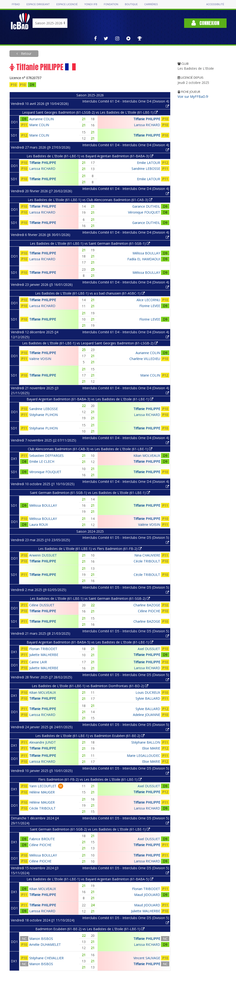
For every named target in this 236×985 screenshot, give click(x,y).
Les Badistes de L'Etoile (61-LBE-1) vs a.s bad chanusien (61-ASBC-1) (90, 293)
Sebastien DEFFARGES (46, 455)
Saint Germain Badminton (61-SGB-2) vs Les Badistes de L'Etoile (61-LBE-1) (90, 829)
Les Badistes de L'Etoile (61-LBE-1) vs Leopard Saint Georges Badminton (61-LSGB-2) (90, 343)
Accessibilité (215, 4)
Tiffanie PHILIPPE (146, 119)
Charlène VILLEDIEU (144, 358)
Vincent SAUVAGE (146, 958)
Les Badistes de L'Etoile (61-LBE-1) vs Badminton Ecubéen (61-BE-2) (90, 735)
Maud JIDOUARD (147, 894)
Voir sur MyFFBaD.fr (193, 96)
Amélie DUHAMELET (45, 944)
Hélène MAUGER (42, 792)
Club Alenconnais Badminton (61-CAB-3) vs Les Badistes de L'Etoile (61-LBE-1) (90, 449)
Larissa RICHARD (147, 125)
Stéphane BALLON (145, 742)
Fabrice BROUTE (42, 839)
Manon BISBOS (41, 938)
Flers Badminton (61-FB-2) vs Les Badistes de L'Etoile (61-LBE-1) (90, 779)
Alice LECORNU (148, 300)
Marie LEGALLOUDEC (143, 755)
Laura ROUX (38, 524)
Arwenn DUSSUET (43, 555)
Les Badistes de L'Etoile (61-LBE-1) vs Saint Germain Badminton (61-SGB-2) (90, 598)
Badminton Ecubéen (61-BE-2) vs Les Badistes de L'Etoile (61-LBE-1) (90, 929)
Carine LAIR (38, 662)
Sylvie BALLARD (148, 698)
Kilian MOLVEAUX (146, 455)
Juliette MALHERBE (43, 654)
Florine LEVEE (149, 306)
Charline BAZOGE (146, 605)
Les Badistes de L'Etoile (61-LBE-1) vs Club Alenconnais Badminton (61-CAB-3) (90, 199)
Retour (25, 53)
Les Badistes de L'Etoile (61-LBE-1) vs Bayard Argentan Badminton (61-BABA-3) (90, 156)
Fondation (111, 4)
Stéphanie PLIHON (43, 414)
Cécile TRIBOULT (147, 561)
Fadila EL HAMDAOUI (143, 259)
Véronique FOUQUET (144, 212)
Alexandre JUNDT (42, 742)
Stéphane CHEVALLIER (46, 958)
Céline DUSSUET (41, 605)
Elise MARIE (151, 748)
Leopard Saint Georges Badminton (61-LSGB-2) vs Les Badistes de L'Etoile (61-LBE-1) (90, 112)
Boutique (131, 4)
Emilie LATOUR (148, 162)
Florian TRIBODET (43, 649)
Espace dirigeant (38, 4)
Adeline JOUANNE (146, 714)
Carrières (151, 4)
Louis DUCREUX (148, 692)
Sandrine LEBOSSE (146, 168)
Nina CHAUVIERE (147, 555)
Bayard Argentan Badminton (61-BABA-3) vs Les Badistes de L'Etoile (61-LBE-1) (90, 399)
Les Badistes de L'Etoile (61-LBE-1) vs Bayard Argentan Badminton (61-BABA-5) (90, 879)
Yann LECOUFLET (42, 786)
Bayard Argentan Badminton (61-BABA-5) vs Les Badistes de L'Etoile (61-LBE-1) (90, 642)
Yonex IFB (90, 4)
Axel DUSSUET (149, 649)
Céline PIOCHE (149, 611)
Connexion (205, 23)
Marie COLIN (39, 125)
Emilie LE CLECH (41, 461)
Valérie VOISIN (40, 358)
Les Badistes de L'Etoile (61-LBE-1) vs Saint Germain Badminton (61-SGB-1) (90, 243)
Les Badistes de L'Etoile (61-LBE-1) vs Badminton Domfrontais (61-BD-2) (90, 686)
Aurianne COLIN (41, 119)
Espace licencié (67, 4)
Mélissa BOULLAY (146, 253)
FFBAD (16, 4)
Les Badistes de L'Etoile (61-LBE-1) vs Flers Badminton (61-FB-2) (90, 548)
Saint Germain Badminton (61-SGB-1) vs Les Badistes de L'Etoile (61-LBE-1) (90, 492)
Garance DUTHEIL (146, 206)
